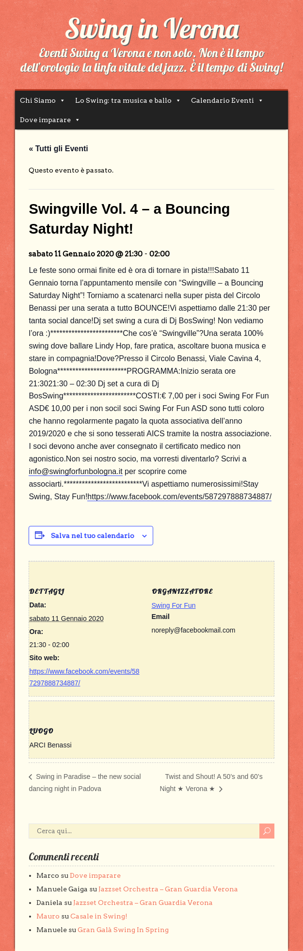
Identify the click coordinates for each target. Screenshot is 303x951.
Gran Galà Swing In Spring (123, 930)
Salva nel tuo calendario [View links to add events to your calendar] (92, 535)
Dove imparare (45, 120)
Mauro (48, 916)
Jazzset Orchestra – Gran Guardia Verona (168, 889)
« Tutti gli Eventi (58, 148)
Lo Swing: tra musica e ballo (123, 100)
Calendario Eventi (222, 100)
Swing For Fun (174, 605)
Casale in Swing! (99, 916)
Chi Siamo (38, 100)
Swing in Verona (151, 28)
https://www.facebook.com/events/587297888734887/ (179, 496)
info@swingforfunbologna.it (75, 471)
